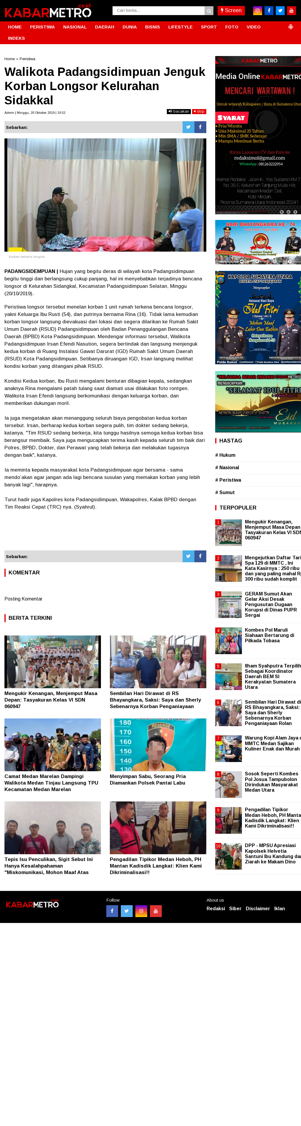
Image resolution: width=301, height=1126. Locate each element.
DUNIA (130, 26)
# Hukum (225, 455)
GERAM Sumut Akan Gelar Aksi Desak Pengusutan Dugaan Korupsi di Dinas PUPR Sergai (271, 604)
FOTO (231, 26)
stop (199, 111)
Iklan (279, 908)
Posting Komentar (23, 598)
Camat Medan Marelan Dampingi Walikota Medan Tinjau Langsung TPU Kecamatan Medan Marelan (51, 783)
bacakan (179, 111)
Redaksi (216, 908)
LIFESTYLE (180, 26)
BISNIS (152, 26)
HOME (15, 26)
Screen (231, 10)
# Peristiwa (228, 480)
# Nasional (227, 467)
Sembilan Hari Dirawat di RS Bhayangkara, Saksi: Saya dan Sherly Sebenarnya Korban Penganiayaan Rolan (273, 712)
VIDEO (254, 26)
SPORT (209, 26)
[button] (291, 24)
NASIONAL (75, 26)
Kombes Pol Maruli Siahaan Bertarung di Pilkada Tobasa (269, 635)
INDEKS (16, 38)
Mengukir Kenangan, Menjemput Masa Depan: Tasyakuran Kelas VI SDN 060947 (50, 700)
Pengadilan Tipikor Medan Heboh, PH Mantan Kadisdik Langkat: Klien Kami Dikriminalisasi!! (156, 866)
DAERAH (104, 26)
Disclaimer (258, 908)
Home (9, 59)
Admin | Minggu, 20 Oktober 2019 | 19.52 (34, 112)
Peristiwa (27, 59)
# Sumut (225, 492)
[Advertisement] (105, 534)
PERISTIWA (42, 26)
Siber (235, 908)
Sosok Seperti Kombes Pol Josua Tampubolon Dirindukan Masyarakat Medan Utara (271, 782)
